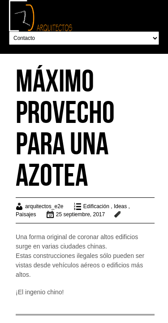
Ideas (120, 206)
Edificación (96, 206)
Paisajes (26, 214)
